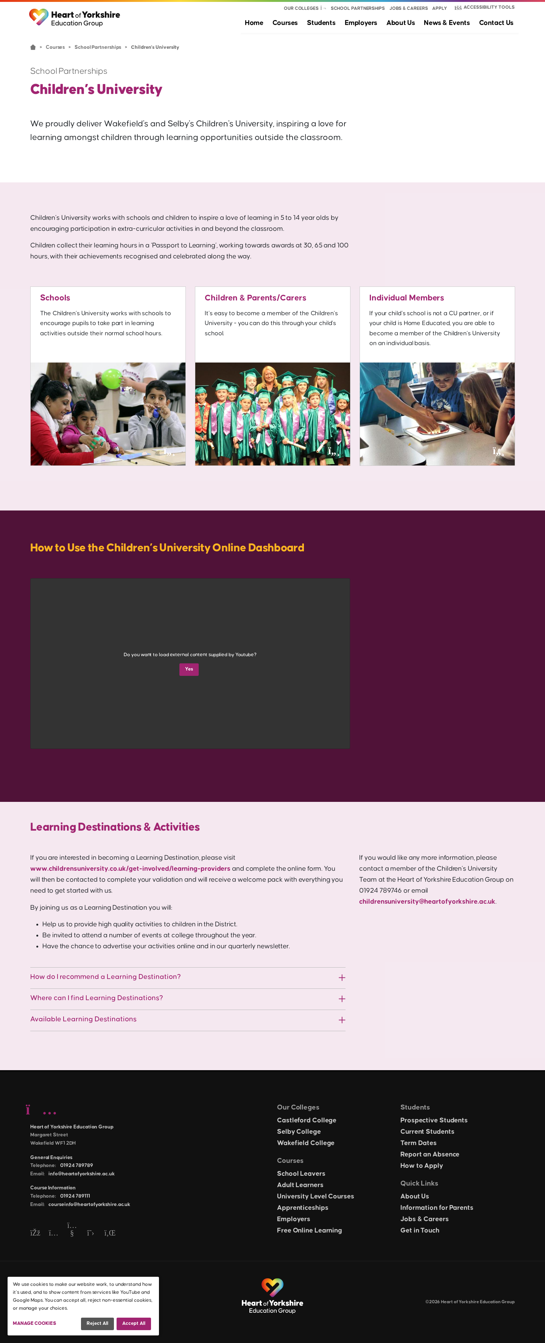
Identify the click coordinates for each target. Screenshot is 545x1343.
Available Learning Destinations (83, 1019)
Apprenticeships (303, 1207)
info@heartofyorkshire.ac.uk (81, 1173)
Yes (189, 669)
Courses (293, 22)
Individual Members (408, 298)
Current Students (427, 1131)
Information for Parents (436, 1207)
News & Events (449, 22)
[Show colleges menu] (323, 8)
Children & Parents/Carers (257, 298)
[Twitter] (90, 1233)
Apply (439, 8)
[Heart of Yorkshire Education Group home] (75, 14)
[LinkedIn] (109, 1233)
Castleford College (306, 1120)
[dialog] (83, 1306)
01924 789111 (75, 1196)
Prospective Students (434, 1120)
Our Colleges (301, 8)
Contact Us (497, 22)
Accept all (133, 1323)
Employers (366, 22)
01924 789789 (76, 1165)
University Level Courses (315, 1196)
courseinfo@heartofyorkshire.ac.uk (89, 1204)
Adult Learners (300, 1185)
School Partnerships (358, 8)
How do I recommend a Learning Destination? (105, 976)
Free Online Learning (309, 1230)
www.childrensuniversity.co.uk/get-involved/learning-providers (130, 868)
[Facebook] (35, 1233)
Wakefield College (306, 1143)
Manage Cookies (34, 1323)
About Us (404, 22)
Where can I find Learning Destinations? (96, 998)
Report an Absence (429, 1154)
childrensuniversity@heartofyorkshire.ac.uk (427, 901)
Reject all (97, 1323)
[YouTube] (72, 1233)
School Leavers (301, 1173)
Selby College (299, 1131)
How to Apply (421, 1165)
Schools (55, 298)
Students (327, 22)
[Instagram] (53, 1233)
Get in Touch (419, 1230)
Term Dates (418, 1143)
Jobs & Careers (408, 8)
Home (263, 22)
